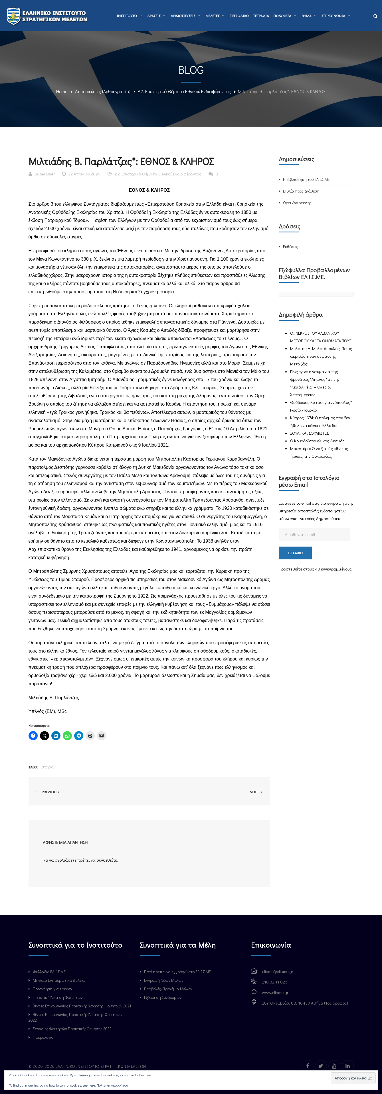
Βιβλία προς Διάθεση (301, 191)
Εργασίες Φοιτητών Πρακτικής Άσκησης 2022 (72, 1028)
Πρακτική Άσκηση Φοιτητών (58, 997)
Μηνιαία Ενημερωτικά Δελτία (59, 980)
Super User (45, 174)
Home (62, 91)
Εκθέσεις (290, 246)
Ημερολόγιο (43, 1037)
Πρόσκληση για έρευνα (52, 988)
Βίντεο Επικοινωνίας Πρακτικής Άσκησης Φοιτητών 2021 (82, 1006)
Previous (46, 791)
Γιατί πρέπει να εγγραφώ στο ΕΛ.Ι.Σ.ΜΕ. (178, 971)
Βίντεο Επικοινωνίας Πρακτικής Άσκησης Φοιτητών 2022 (75, 1017)
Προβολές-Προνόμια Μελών (168, 988)
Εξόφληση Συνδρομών (163, 997)
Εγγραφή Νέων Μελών (163, 980)
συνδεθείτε (106, 860)
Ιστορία (47, 767)
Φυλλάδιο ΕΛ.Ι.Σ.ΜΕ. (49, 971)
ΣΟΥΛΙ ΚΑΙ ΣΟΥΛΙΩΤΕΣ (309, 433)
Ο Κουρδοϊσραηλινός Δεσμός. (317, 440)
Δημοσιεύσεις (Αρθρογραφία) (102, 91)
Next (257, 791)
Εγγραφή (295, 552)
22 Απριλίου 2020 (84, 174)
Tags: (33, 766)
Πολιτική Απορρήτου (112, 1085)
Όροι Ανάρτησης (297, 202)
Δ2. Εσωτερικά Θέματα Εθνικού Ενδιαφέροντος (184, 91)
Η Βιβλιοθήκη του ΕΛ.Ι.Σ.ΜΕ (306, 179)
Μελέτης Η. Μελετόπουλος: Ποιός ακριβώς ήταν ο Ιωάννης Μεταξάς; (321, 356)
